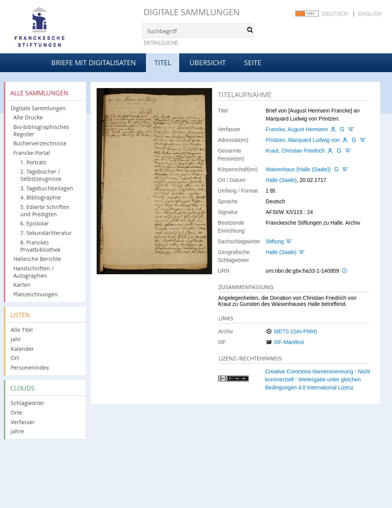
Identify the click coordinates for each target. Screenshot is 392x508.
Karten (22, 284)
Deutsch (335, 14)
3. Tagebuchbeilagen (46, 188)
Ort (15, 358)
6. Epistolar (34, 223)
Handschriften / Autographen (33, 272)
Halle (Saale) (281, 180)
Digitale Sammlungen (192, 12)
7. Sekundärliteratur (46, 232)
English (369, 14)
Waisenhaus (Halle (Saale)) (298, 169)
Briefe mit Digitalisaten (93, 62)
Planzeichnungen (35, 294)
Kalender (22, 348)
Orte (16, 412)
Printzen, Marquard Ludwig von (303, 140)
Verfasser (23, 422)
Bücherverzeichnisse (39, 143)
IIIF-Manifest (289, 342)
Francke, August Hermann (297, 129)
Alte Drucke (28, 117)
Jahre (17, 431)
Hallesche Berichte (37, 258)
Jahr (16, 339)
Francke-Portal (31, 152)
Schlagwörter (27, 403)
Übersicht (208, 62)
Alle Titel (22, 329)
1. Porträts (33, 162)
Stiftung (274, 241)
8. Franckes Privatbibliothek (40, 246)
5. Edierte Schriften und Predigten (45, 210)
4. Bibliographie (40, 197)
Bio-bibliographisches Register (41, 130)
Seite (252, 62)
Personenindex (30, 367)
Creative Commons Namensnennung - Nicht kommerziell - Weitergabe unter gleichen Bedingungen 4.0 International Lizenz (317, 379)
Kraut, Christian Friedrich (295, 151)
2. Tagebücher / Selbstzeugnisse (41, 175)
